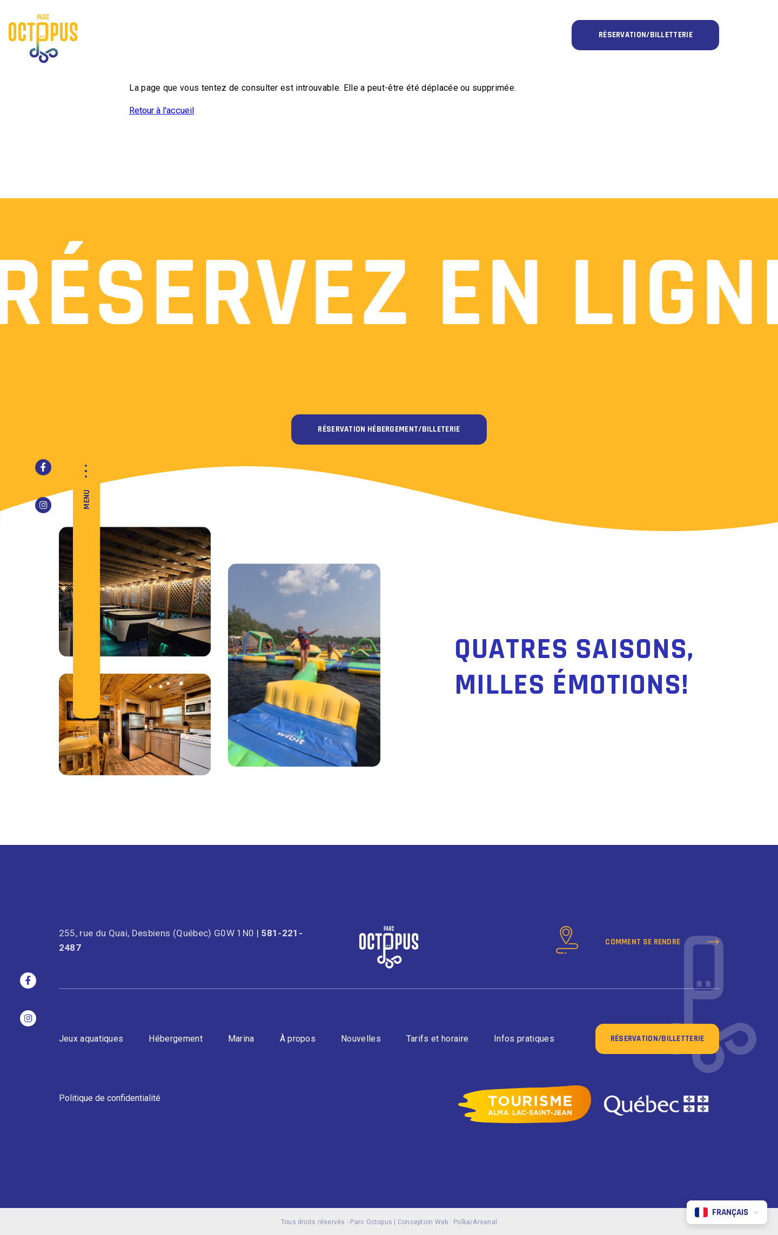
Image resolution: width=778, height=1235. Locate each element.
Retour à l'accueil (161, 110)
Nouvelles (361, 1038)
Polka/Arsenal (475, 1222)
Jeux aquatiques (91, 1038)
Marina (241, 1038)
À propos (298, 1038)
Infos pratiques (524, 1038)
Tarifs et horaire (437, 1038)
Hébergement (176, 1038)
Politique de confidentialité (109, 1098)
